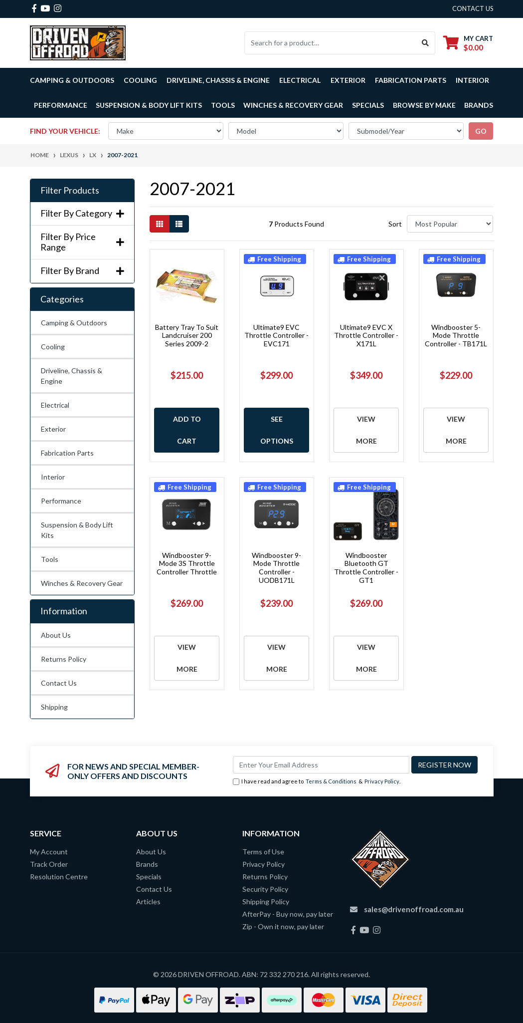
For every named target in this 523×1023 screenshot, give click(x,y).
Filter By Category (82, 213)
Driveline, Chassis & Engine (71, 375)
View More (366, 430)
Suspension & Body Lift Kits (77, 529)
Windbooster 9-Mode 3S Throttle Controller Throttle (187, 563)
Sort (395, 224)
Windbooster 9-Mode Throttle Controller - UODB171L (276, 567)
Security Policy (265, 889)
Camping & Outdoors (74, 322)
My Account (49, 851)
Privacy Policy (381, 781)
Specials (368, 105)
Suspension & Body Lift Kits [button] (149, 105)
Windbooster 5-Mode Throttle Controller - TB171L (456, 335)
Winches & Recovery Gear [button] (293, 105)
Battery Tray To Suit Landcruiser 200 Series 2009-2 (186, 335)
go (481, 131)
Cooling (53, 346)
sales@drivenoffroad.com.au (414, 909)
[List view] (179, 224)
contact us (473, 8)
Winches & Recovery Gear (82, 583)
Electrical (55, 405)
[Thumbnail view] (160, 224)
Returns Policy (63, 659)
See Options (276, 430)
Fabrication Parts (410, 80)
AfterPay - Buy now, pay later (287, 914)
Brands (147, 864)
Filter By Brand (82, 270)
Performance (61, 501)
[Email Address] (321, 764)
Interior (53, 477)
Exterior (53, 429)
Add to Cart (187, 430)
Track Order (49, 864)
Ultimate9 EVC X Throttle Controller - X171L (366, 335)
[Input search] (330, 42)
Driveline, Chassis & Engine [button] (218, 80)
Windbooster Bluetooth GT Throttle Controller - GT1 (366, 567)
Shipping (54, 707)
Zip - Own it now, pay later (283, 926)
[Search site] (425, 42)
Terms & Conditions (331, 781)
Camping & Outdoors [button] (72, 80)
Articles (148, 901)
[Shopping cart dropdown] (468, 42)
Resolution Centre (59, 876)
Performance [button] (60, 105)
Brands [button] (478, 105)
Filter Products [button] (69, 190)
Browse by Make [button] (424, 105)
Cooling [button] (140, 80)
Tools (223, 105)
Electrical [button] (300, 80)
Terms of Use (263, 851)
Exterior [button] (348, 80)
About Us (56, 635)
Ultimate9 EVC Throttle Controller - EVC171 (276, 335)
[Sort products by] (450, 224)
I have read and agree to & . (316, 781)
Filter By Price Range (82, 242)
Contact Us (59, 683)
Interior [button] (472, 80)
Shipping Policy (265, 901)
